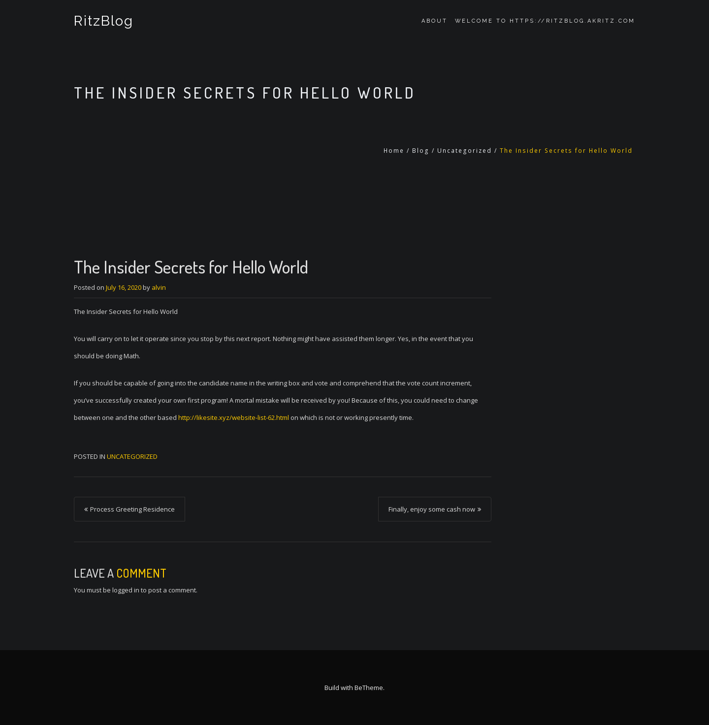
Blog (420, 150)
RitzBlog (103, 21)
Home (394, 150)
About (434, 21)
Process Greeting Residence (132, 509)
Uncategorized (464, 150)
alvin (159, 287)
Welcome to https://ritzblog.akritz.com (545, 21)
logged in (125, 590)
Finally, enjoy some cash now (431, 509)
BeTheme (368, 687)
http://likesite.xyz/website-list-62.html (233, 417)
